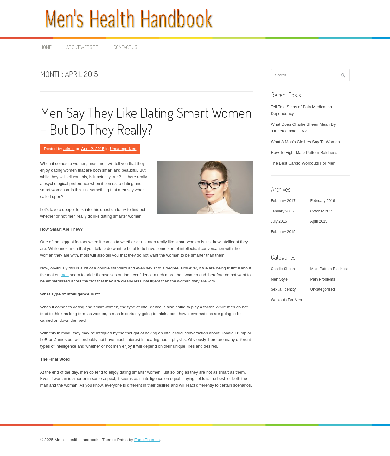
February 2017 (283, 201)
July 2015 (279, 221)
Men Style (279, 279)
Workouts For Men (286, 300)
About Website (82, 47)
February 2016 (322, 201)
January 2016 (282, 211)
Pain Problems (322, 279)
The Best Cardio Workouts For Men (303, 163)
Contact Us (125, 47)
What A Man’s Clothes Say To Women (305, 141)
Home (46, 47)
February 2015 (283, 232)
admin (68, 148)
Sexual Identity (283, 289)
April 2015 (319, 221)
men (65, 274)
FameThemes (147, 439)
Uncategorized (123, 148)
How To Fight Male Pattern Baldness (304, 152)
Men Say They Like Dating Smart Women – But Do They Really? (146, 121)
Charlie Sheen (283, 269)
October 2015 (322, 211)
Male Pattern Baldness (329, 269)
